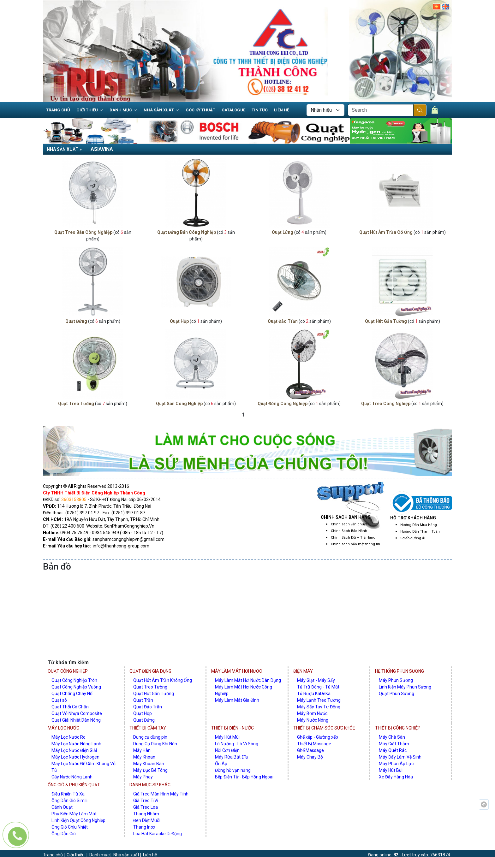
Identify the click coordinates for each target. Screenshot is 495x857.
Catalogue (233, 110)
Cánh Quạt (62, 807)
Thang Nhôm (146, 813)
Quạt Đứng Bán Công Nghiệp (186, 232)
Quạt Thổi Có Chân (70, 706)
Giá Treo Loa (145, 807)
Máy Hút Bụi (391, 770)
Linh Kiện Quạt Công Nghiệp (78, 820)
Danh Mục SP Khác (149, 784)
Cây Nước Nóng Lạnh (71, 776)
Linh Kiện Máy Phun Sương (405, 686)
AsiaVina (102, 149)
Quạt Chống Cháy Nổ (71, 693)
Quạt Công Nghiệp (68, 671)
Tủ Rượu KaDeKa (314, 693)
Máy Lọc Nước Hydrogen (75, 756)
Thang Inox (144, 827)
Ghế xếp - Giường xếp (317, 737)
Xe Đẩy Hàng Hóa (396, 776)
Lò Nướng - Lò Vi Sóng (236, 743)
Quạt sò (59, 700)
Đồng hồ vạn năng (233, 770)
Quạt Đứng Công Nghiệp (282, 403)
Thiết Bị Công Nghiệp (397, 727)
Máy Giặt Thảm (394, 743)
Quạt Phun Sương (396, 693)
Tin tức (260, 110)
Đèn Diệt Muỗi (146, 820)
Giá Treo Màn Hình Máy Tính (160, 793)
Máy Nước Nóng (312, 720)
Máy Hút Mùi (227, 737)
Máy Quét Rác (393, 750)
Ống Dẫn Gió (63, 833)
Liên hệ (281, 110)
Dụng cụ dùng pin (150, 737)
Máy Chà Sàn (392, 737)
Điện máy (303, 671)
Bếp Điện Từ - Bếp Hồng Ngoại (244, 776)
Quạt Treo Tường (76, 403)
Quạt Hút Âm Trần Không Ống (162, 680)
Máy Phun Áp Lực (396, 763)
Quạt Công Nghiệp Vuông (76, 686)
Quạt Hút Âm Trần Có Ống (386, 232)
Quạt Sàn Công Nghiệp (179, 403)
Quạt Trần (143, 700)
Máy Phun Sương (396, 680)
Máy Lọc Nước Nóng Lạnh (76, 743)
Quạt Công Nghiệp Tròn (74, 680)
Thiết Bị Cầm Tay (147, 727)
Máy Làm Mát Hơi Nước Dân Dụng (248, 680)
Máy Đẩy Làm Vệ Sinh (400, 756)
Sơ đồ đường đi (412, 538)
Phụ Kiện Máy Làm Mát (74, 813)
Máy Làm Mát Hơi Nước (236, 671)
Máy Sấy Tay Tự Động (318, 706)
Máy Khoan (144, 756)
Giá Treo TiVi (145, 800)
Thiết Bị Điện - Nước (232, 727)
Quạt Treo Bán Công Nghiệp (83, 232)
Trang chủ (58, 110)
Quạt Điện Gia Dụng (150, 671)
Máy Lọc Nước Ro (68, 737)
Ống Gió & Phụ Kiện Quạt (74, 784)
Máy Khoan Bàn (148, 763)
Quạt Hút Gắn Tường (386, 321)
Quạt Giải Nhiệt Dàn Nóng (76, 720)
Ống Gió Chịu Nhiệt (69, 827)
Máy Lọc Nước (63, 727)
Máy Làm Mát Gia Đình (237, 700)
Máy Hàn (142, 750)
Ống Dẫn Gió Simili (69, 800)
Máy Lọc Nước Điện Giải (74, 750)
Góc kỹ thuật (200, 110)
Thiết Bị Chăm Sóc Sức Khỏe (324, 727)
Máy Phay (143, 776)
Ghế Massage (310, 750)
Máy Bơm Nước (312, 713)
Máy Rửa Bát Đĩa (231, 756)
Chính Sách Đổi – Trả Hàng (353, 537)
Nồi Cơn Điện (227, 750)
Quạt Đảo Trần (283, 321)
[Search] (381, 110)
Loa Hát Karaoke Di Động (157, 833)
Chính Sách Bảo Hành (349, 531)
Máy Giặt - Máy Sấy (316, 680)
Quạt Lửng (282, 232)
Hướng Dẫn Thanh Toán (420, 531)
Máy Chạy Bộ (310, 756)
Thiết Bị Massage (314, 743)
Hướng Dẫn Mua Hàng (418, 525)
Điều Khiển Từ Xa (68, 793)
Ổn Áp (221, 763)
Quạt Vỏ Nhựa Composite (76, 713)
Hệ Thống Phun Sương (399, 671)
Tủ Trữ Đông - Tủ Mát (318, 686)
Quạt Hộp (179, 321)
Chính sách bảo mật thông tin (355, 544)
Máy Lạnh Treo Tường (319, 700)
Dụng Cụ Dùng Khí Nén (155, 743)
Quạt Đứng (76, 321)
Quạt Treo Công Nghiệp (385, 403)
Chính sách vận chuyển (350, 524)
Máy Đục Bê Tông (150, 770)
